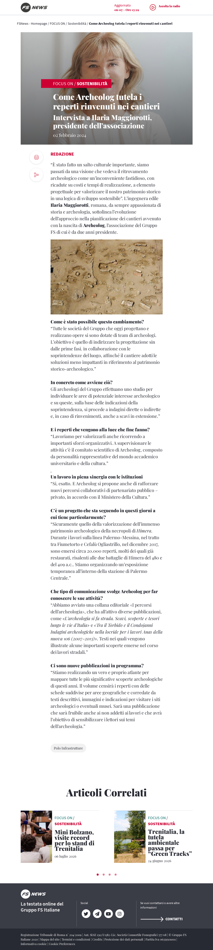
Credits (97, 939)
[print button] (36, 157)
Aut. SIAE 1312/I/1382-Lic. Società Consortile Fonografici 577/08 (125, 935)
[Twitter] (86, 913)
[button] (98, 875)
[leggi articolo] (36, 836)
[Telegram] (97, 913)
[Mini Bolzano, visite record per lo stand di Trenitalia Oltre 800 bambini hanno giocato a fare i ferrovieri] (77, 841)
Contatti (161, 918)
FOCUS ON (57, 23)
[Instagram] (119, 913)
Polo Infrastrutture (68, 748)
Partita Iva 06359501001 (160, 939)
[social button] (36, 175)
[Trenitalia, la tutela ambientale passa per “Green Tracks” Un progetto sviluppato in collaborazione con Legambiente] (170, 843)
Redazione (62, 154)
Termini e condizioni (76, 939)
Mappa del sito (50, 939)
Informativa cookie (34, 944)
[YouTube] (108, 913)
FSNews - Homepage (32, 23)
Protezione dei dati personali (124, 939)
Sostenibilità (77, 23)
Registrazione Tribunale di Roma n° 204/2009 (51, 935)
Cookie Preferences (62, 944)
